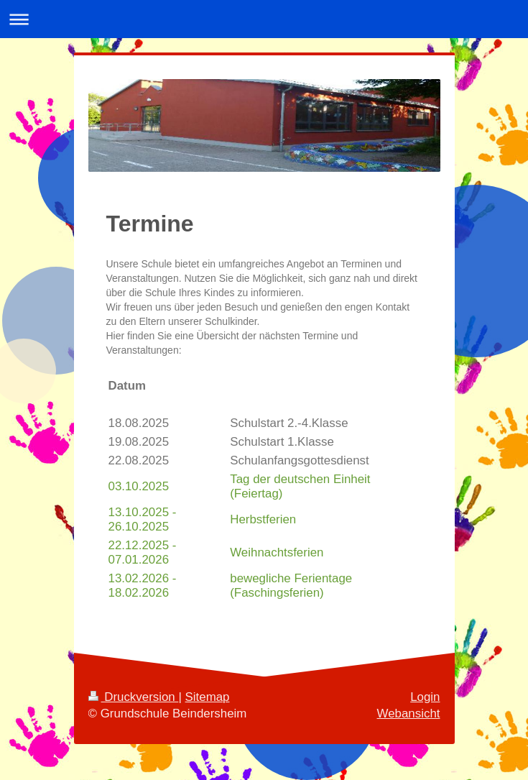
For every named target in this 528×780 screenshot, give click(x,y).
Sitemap (207, 697)
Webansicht (408, 713)
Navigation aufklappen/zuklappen (264, 19)
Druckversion (133, 697)
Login (425, 697)
